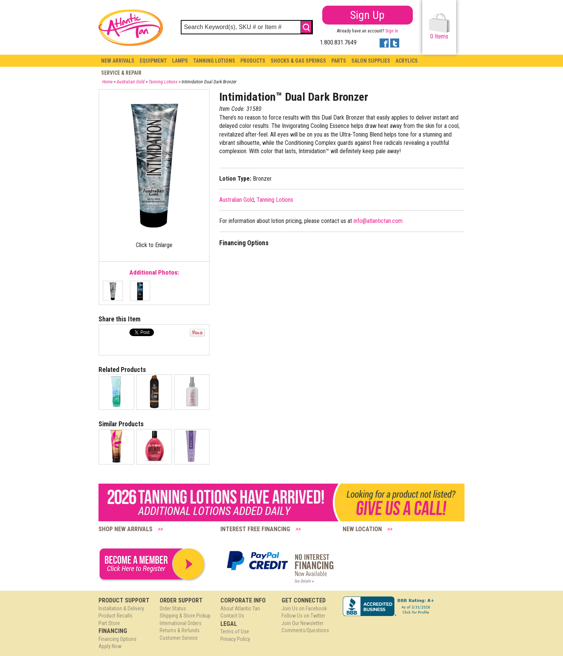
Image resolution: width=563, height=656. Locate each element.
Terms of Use (234, 631)
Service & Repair (121, 73)
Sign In (391, 31)
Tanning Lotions (214, 61)
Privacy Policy (235, 639)
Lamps (180, 61)
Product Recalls (115, 616)
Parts (338, 61)
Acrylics (406, 61)
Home (107, 81)
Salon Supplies (370, 61)
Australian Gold (131, 81)
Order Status (173, 608)
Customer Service (179, 638)
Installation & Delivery (121, 608)
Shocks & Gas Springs (298, 61)
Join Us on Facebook (304, 608)
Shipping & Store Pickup (185, 616)
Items (439, 26)
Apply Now (110, 646)
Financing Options (117, 639)
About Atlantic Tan (240, 608)
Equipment (153, 61)
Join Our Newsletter (302, 623)
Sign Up (367, 15)
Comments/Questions (305, 630)
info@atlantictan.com (378, 220)
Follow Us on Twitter (303, 616)
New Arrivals (117, 61)
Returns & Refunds (180, 630)
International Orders (181, 623)
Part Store (109, 623)
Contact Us (232, 616)
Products (252, 61)
